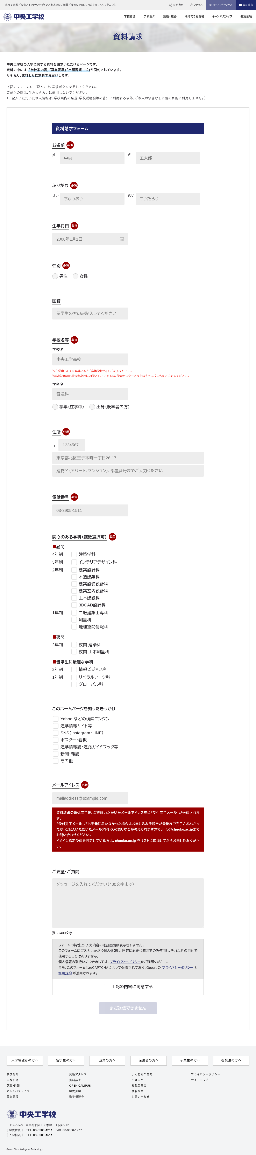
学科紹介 (12, 1080)
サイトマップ (199, 1080)
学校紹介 (12, 1074)
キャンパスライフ (18, 1091)
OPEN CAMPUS (80, 1086)
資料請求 (75, 1080)
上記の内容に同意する (132, 986)
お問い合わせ (140, 1097)
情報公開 (137, 1091)
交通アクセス (78, 1074)
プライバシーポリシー (125, 962)
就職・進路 (13, 1086)
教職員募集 (139, 1086)
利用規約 (65, 973)
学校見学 (75, 1091)
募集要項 (12, 1097)
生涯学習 (137, 1080)
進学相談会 (76, 1097)
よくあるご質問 (142, 1074)
